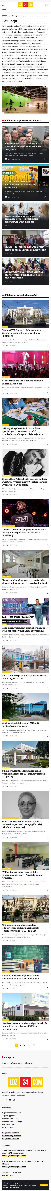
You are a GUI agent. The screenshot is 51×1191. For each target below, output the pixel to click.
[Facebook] (3, 1100)
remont (6, 767)
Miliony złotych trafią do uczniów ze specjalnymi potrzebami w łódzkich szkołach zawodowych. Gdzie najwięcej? (23, 431)
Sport (20, 1063)
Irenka (5, 1019)
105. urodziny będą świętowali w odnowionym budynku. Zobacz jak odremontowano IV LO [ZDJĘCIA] (20, 928)
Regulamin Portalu (10, 1133)
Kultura (13, 1063)
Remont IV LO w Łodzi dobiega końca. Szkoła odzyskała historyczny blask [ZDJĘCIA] (22, 333)
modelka (6, 475)
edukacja (7, 576)
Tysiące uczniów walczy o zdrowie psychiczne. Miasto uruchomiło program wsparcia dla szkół (22, 219)
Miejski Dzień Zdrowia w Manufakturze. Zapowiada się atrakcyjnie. (20, 184)
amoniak (6, 972)
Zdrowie (28, 1063)
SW (9, 159)
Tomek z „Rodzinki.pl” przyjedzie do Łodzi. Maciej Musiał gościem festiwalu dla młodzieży (24, 532)
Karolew (6, 672)
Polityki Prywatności (10, 1185)
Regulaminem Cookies (11, 1187)
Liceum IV (6, 921)
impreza (6, 377)
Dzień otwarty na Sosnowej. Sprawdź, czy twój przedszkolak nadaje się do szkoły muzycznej (24, 275)
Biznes (5, 1063)
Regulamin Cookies (10, 1139)
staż (5, 624)
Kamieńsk (6, 868)
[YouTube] (10, 1100)
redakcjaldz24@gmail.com (14, 1156)
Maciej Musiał (8, 526)
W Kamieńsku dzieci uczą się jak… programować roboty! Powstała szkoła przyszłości (22, 875)
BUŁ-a (5, 719)
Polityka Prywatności (11, 1136)
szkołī (5, 425)
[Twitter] (6, 1100)
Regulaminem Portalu (28, 1185)
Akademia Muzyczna (10, 818)
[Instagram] (14, 1100)
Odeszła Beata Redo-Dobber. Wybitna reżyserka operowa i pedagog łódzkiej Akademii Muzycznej (22, 824)
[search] (40, 5)
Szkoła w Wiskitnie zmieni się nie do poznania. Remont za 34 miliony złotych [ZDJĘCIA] (23, 774)
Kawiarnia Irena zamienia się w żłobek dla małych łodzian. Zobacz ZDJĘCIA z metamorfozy (24, 1026)
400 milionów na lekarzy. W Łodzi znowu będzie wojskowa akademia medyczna (23, 146)
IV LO (5, 326)
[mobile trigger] (4, 5)
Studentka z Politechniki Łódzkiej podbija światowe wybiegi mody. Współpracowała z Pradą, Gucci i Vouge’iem (24, 482)
